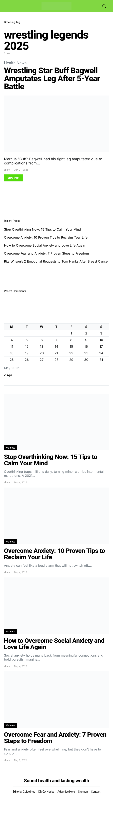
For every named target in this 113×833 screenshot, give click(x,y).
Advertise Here (66, 791)
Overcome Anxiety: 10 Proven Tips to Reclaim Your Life (45, 237)
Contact (95, 791)
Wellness (10, 447)
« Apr (8, 375)
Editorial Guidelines (24, 791)
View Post (13, 177)
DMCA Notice (46, 791)
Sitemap (83, 791)
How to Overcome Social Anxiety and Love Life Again (44, 245)
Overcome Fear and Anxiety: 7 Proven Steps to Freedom (46, 253)
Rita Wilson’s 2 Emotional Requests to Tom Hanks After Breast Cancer (56, 261)
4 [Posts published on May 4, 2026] (12, 340)
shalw (7, 169)
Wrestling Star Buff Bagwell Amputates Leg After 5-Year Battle (52, 78)
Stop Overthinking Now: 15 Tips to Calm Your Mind (42, 229)
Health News (15, 63)
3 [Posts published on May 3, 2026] (101, 333)
